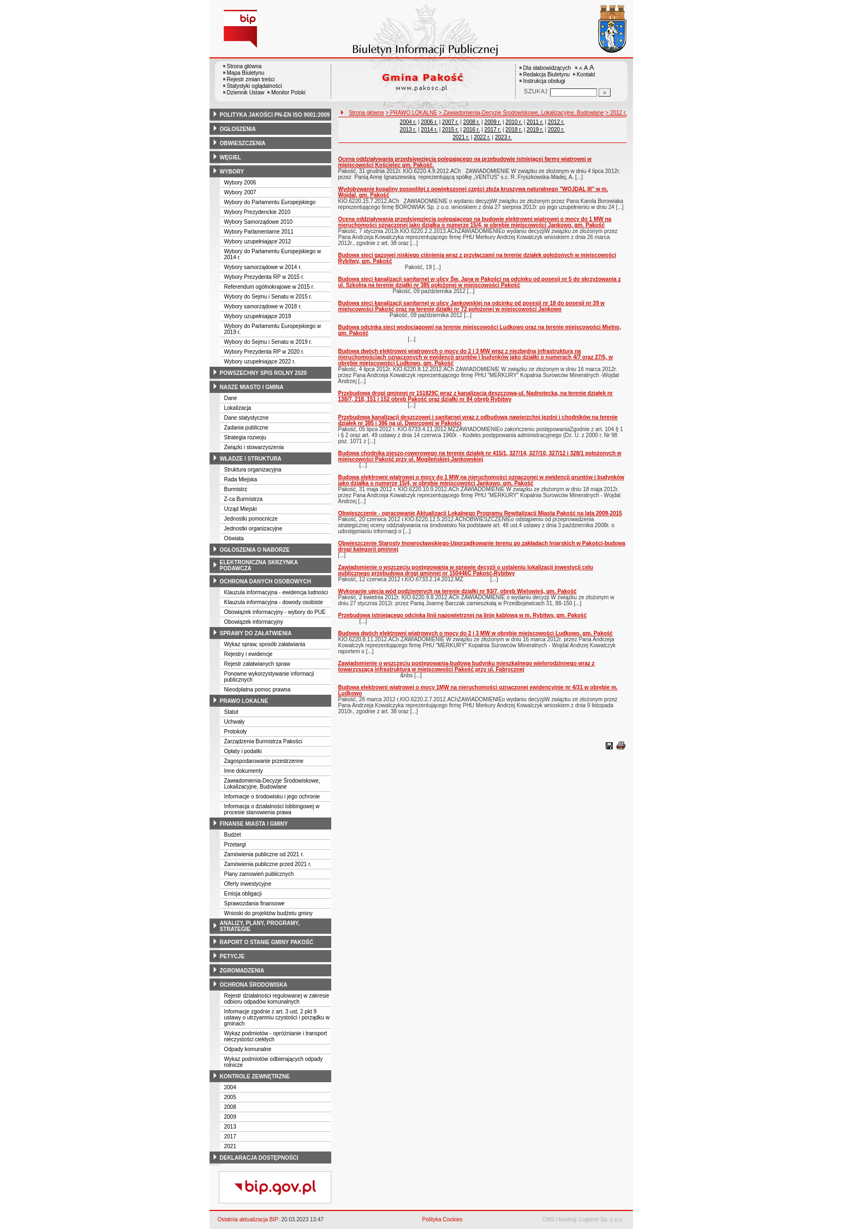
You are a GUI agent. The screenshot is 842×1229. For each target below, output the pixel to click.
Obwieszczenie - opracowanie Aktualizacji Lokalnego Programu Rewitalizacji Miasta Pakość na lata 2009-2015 (480, 513)
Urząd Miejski (240, 509)
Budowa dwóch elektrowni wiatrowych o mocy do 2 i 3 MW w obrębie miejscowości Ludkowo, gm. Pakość (475, 633)
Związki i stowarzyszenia (254, 447)
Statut (231, 712)
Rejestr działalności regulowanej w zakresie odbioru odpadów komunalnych (277, 999)
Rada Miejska (241, 479)
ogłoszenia (238, 129)
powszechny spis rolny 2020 (263, 373)
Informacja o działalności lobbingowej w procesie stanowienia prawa (272, 809)
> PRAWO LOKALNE (411, 113)
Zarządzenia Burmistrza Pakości (263, 741)
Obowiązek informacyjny (253, 622)
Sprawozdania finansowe (254, 903)
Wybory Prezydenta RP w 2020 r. (264, 352)
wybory (232, 172)
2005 (230, 1097)
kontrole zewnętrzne (255, 1076)
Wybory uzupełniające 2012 (257, 241)
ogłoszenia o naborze (255, 550)
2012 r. (556, 122)
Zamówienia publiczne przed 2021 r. (268, 864)
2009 (230, 1117)
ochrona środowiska (254, 985)
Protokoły (235, 732)
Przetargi (235, 845)
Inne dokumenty (243, 771)
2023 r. (503, 137)
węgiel (230, 157)
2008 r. (471, 122)
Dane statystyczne (246, 418)
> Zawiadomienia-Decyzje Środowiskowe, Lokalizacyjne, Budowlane (521, 113)
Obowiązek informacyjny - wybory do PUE (275, 612)
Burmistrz (235, 489)
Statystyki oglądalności (254, 86)
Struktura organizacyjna (253, 470)
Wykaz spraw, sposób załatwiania (265, 644)
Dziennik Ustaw (246, 93)
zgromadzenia (242, 971)
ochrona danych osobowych (265, 581)
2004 (230, 1087)
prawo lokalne (244, 701)
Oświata (234, 538)
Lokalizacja (237, 408)
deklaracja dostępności (259, 1158)
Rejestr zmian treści (251, 79)
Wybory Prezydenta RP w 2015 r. (264, 277)
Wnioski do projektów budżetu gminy (268, 913)
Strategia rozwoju (245, 437)
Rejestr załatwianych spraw (257, 664)
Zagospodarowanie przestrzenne (264, 761)
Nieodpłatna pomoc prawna (257, 690)
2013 (230, 1127)
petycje (232, 956)
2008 (230, 1107)
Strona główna (244, 66)
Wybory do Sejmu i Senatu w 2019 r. (268, 342)
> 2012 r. (615, 113)
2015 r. (450, 130)
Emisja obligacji (243, 894)
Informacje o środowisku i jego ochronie (272, 797)
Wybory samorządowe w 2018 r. (263, 306)
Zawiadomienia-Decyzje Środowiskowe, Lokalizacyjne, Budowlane (272, 784)
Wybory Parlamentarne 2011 (259, 232)
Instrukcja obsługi (544, 81)
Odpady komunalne (248, 1049)
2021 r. (460, 137)
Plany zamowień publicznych (259, 874)
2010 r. (513, 122)
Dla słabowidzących (547, 68)
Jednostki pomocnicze (251, 519)
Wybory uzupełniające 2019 (257, 316)
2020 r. (556, 130)
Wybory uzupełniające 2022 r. (260, 362)
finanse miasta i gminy (254, 824)
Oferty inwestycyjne (248, 884)
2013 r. (408, 130)
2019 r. (535, 130)
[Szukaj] (605, 92)
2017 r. (493, 130)
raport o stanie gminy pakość (267, 942)
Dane (230, 398)
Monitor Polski (288, 93)
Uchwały (234, 722)
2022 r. (482, 137)
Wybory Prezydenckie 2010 (257, 212)
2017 (230, 1136)
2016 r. (471, 130)
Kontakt (586, 74)
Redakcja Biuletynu (546, 74)
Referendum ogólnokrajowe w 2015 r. (269, 287)
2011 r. (535, 122)
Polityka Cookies (442, 1219)
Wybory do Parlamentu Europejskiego (270, 202)
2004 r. (408, 122)
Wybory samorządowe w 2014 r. (263, 267)
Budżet (232, 835)
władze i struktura (251, 459)
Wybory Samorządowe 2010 (258, 222)
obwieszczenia (243, 143)
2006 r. (429, 122)
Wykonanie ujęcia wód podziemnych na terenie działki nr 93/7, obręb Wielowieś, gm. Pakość (457, 591)
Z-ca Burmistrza (243, 499)
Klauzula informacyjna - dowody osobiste (273, 602)
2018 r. (513, 130)
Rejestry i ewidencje (248, 654)
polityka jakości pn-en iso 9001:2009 (275, 115)
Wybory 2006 (240, 183)
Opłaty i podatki (243, 751)
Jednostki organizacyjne (253, 529)
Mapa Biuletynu (246, 73)
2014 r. (429, 130)
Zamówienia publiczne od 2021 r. (264, 854)
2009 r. (493, 122)
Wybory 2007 (240, 192)
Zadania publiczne (246, 428)
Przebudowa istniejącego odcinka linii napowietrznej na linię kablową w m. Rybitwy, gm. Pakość (462, 615)
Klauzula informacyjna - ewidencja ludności (276, 592)
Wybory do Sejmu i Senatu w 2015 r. (268, 297)
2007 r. (450, 122)
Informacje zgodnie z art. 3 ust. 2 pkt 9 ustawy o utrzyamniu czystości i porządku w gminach (277, 1018)
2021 (230, 1146)
